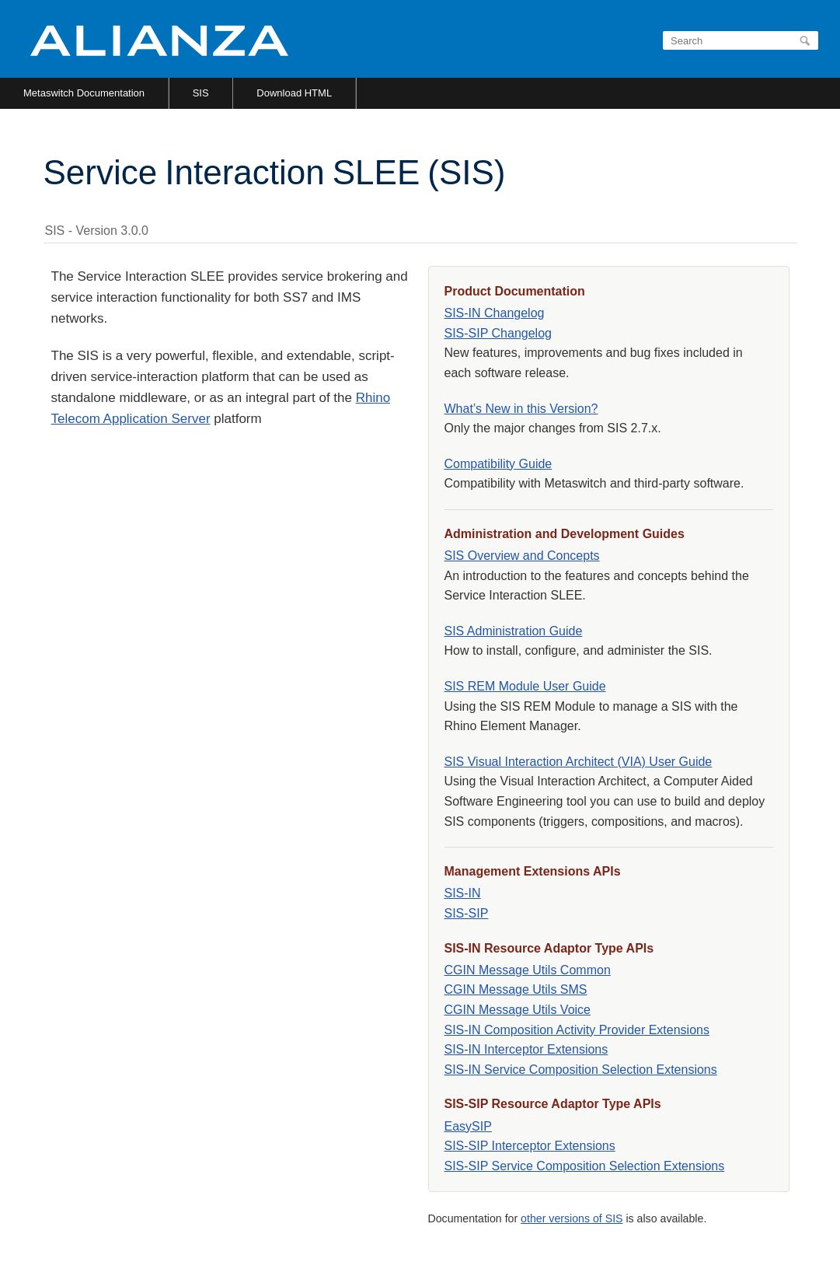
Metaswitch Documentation (84, 93)
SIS (201, 93)
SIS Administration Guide (513, 631)
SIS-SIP (466, 913)
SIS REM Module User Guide (525, 686)
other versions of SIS (571, 1218)
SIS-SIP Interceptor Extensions (529, 1145)
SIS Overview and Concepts (522, 555)
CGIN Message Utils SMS (515, 989)
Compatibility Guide (498, 463)
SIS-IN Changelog (494, 313)
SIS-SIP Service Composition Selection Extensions (584, 1166)
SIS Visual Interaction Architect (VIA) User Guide (578, 761)
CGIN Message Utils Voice (517, 1009)
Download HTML (294, 93)
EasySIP (468, 1126)
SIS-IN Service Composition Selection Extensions (580, 1069)
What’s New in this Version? (521, 408)
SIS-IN (462, 893)
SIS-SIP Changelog (498, 333)
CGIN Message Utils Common (527, 970)
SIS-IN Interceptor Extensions (526, 1049)
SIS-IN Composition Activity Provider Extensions (576, 1030)
